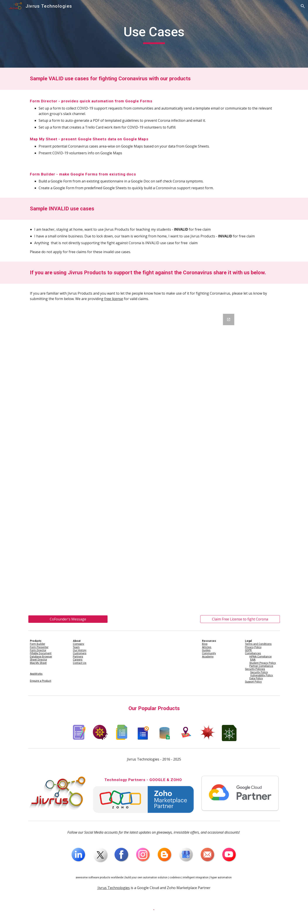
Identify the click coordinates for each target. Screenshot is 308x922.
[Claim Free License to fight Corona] (240, 619)
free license (113, 298)
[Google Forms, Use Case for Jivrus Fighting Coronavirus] (154, 459)
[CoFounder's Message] (68, 619)
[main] (154, 34)
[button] (303, 6)
